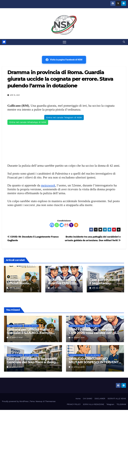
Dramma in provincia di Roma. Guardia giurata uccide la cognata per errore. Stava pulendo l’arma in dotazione (60, 79)
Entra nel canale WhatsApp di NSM (27, 122)
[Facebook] (52, 225)
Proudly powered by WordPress (15, 402)
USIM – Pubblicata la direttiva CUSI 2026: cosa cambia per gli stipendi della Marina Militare (92, 332)
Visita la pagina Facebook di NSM (64, 59)
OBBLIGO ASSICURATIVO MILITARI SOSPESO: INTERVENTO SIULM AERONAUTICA (95, 362)
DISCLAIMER (100, 399)
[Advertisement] (64, 144)
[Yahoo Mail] (71, 225)
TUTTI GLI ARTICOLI (31, 326)
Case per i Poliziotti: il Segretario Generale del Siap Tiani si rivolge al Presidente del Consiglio (32, 362)
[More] (76, 225)
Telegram (110, 404)
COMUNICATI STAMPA (15, 326)
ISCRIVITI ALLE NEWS (117, 399)
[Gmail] (66, 225)
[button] (124, 42)
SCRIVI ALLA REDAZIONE (93, 404)
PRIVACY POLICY (74, 404)
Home (78, 399)
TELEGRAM (121, 404)
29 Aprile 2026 (16, 367)
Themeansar (50, 402)
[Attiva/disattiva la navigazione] (64, 42)
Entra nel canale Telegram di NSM (64, 117)
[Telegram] (61, 225)
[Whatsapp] (57, 225)
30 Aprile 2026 (16, 338)
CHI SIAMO (87, 399)
